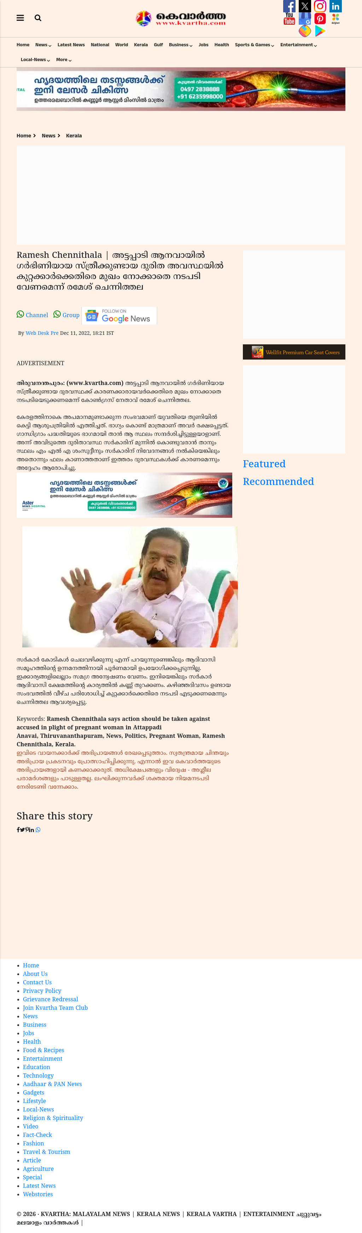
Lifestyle (34, 1101)
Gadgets (33, 1093)
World (121, 44)
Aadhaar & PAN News (52, 1084)
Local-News (33, 59)
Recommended (278, 482)
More (62, 59)
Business (178, 44)
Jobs (204, 44)
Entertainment (296, 44)
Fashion (33, 1144)
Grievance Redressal (50, 999)
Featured (264, 465)
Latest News (71, 44)
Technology (38, 1076)
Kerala (141, 44)
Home (23, 44)
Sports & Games (252, 44)
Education (36, 1067)
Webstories (38, 1194)
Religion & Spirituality (53, 1118)
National (100, 44)
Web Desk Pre (41, 334)
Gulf (158, 44)
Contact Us (37, 982)
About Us (35, 974)
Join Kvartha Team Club (55, 1008)
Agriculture (38, 1169)
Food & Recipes (43, 1050)
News (41, 44)
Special (32, 1177)
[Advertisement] (181, 195)
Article (32, 1160)
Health (222, 44)
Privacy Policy (42, 991)
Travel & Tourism (46, 1152)
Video (31, 1127)
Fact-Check (37, 1135)
